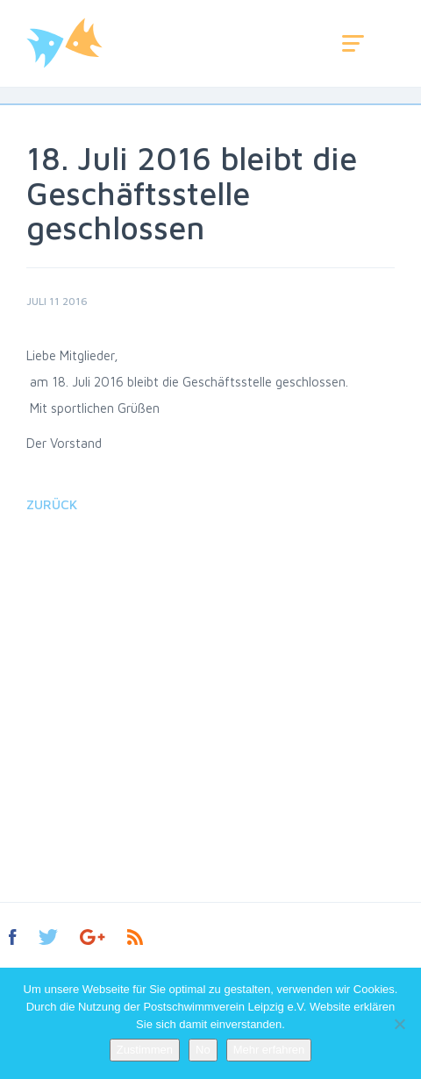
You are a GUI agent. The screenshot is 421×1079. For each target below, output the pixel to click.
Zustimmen (145, 1049)
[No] (399, 1024)
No (203, 1049)
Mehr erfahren (269, 1049)
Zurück (51, 504)
